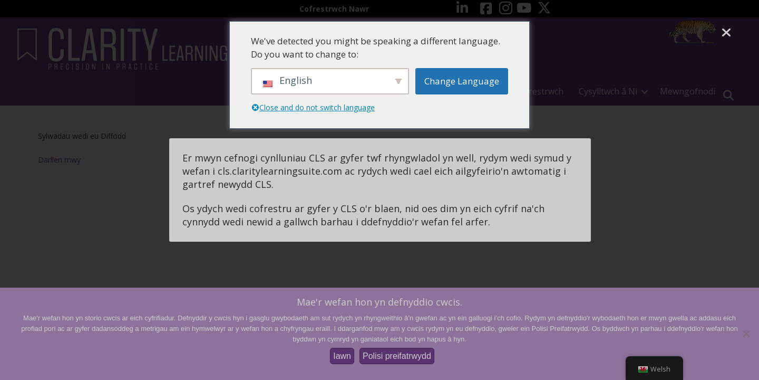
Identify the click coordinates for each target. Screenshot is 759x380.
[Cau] (726, 33)
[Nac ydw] (746, 333)
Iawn (342, 356)
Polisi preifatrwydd (397, 356)
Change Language (461, 81)
